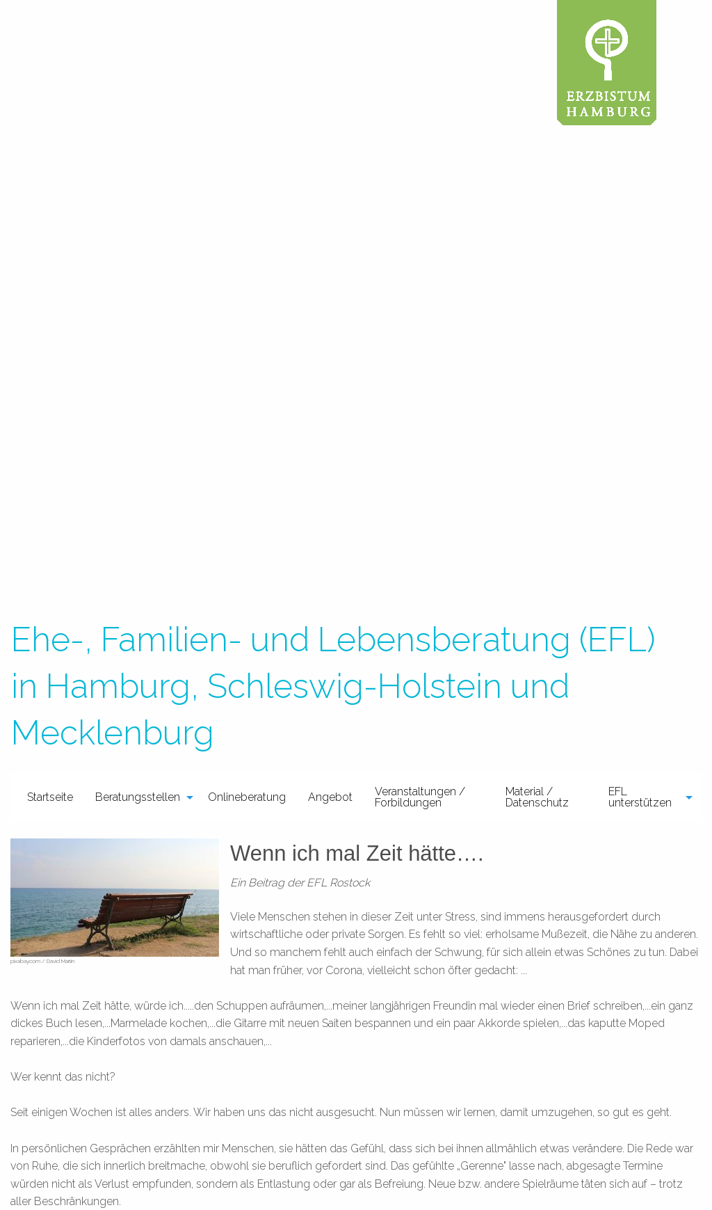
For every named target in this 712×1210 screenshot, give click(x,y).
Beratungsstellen (137, 797)
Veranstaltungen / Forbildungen (420, 797)
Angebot (330, 797)
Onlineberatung (247, 797)
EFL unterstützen (640, 797)
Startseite (50, 797)
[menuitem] (50, 797)
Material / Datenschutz (537, 797)
